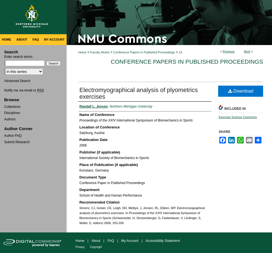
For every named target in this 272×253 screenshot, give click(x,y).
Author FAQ (13, 136)
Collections (12, 107)
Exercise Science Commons (238, 117)
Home (82, 52)
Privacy (80, 247)
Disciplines (12, 113)
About (96, 241)
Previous (229, 51)
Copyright (96, 247)
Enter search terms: (18, 57)
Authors (10, 119)
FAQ (110, 241)
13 (180, 52)
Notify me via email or (24, 90)
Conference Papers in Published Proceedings (144, 52)
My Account (129, 241)
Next (247, 51)
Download (240, 91)
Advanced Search (17, 81)
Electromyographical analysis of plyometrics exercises (138, 93)
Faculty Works (99, 52)
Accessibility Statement (163, 241)
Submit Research (17, 142)
